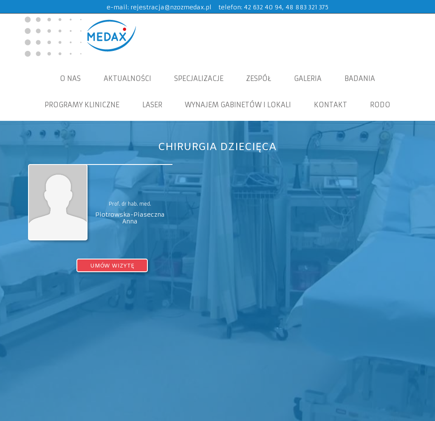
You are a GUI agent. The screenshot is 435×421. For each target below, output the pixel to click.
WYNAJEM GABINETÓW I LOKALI (238, 104)
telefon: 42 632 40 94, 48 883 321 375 (273, 7)
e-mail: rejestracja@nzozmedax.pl (159, 7)
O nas (70, 78)
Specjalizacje (198, 78)
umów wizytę (112, 266)
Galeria (308, 78)
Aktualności (127, 78)
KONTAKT (330, 104)
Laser (152, 104)
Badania (360, 78)
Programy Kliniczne (82, 104)
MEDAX (79, 36)
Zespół (258, 78)
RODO (380, 104)
